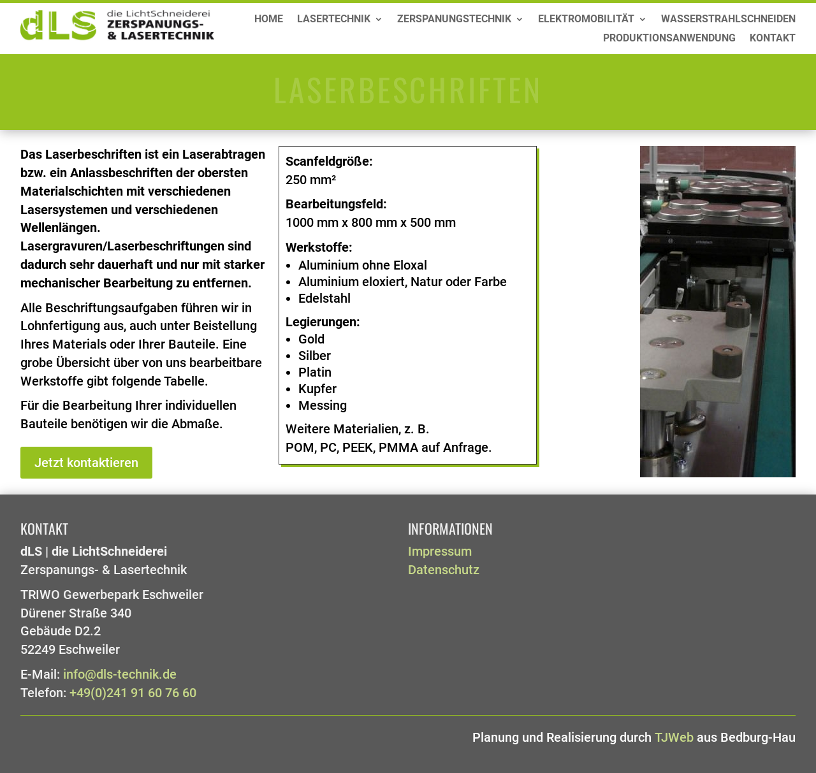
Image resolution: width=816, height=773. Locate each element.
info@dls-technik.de (120, 674)
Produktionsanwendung (669, 39)
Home (268, 20)
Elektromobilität (586, 20)
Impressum (440, 551)
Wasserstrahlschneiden (728, 20)
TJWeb (674, 737)
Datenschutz (443, 570)
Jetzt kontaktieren (86, 462)
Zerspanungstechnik (454, 20)
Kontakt (773, 39)
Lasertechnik (333, 20)
